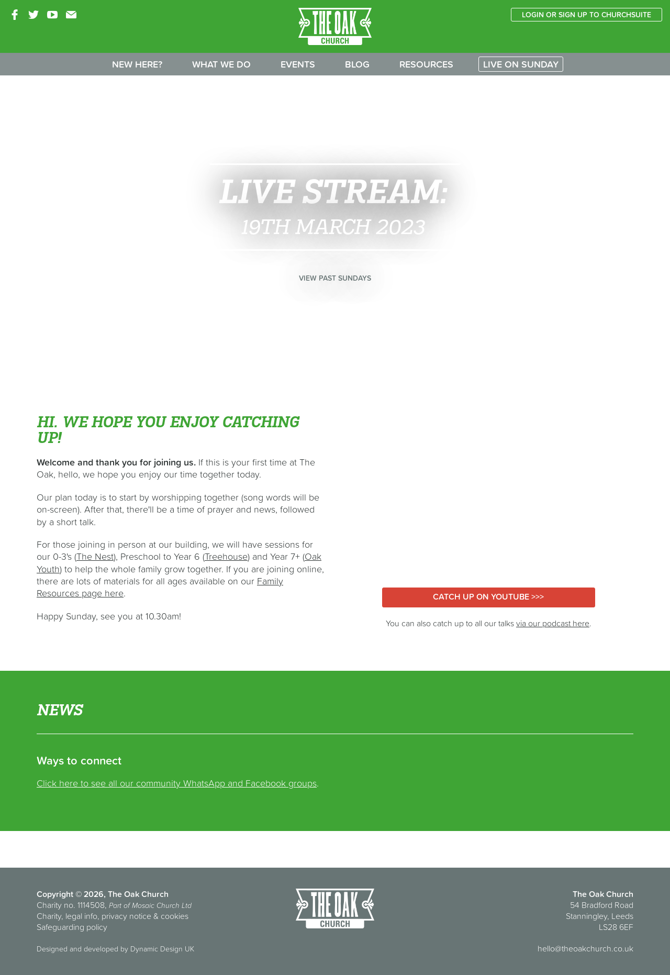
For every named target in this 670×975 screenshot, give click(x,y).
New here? (137, 64)
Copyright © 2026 (70, 894)
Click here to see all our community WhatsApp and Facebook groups (177, 783)
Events (298, 64)
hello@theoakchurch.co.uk (585, 948)
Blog (357, 64)
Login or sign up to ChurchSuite (586, 14)
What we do (221, 64)
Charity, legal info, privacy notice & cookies (112, 916)
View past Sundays (335, 278)
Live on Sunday (521, 64)
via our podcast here (552, 623)
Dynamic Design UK (162, 949)
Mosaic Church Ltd (162, 905)
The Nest (95, 556)
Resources (426, 64)
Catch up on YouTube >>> (488, 596)
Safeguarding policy (72, 927)
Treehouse (226, 556)
